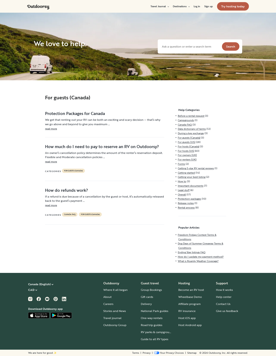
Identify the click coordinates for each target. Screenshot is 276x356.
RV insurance (187, 311)
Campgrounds (186, 120)
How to (182, 181)
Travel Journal (159, 6)
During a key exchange (191, 133)
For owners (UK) (187, 155)
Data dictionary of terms (192, 129)
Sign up (208, 6)
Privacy (146, 353)
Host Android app (190, 325)
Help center (223, 297)
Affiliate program (189, 304)
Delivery (146, 304)
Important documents (190, 186)
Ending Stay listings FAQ (191, 252)
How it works (224, 290)
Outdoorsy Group (114, 325)
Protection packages (189, 199)
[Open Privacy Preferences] (169, 353)
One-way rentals (151, 318)
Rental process (186, 207)
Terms (135, 353)
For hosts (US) (186, 151)
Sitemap (192, 353)
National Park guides (154, 311)
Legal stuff (184, 190)
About (107, 297)
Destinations (181, 6)
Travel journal (112, 318)
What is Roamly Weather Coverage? (198, 261)
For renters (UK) (187, 159)
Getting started (186, 172)
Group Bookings (151, 290)
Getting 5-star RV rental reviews (196, 168)
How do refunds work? (66, 190)
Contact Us (223, 304)
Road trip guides (151, 325)
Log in (197, 6)
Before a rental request (191, 116)
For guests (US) (186, 142)
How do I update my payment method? (201, 256)
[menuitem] (159, 6)
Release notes (186, 203)
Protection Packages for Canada (75, 113)
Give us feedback (227, 311)
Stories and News (114, 311)
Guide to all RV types (154, 339)
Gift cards (147, 297)
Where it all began (115, 290)
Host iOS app (187, 318)
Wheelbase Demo (190, 297)
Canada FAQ (69, 214)
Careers (108, 304)
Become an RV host (191, 290)
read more (51, 128)
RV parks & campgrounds (157, 332)
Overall (182, 194)
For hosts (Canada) (188, 146)
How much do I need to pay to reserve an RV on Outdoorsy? (102, 146)
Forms (181, 164)
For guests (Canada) (73, 171)
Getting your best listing (191, 177)
